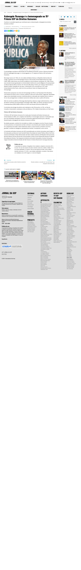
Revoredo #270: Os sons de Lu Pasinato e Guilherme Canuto (70, 29)
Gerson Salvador (44, 231)
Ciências (16, 6)
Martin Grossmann (57, 229)
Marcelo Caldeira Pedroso (46, 255)
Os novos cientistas (71, 231)
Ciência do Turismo (31, 224)
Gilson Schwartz (57, 213)
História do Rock (70, 216)
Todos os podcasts (72, 48)
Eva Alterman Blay (44, 226)
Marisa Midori (56, 228)
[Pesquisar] (75, 22)
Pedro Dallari (56, 238)
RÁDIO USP (70, 193)
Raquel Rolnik (56, 239)
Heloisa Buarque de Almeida (46, 238)
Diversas (68, 211)
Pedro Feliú (43, 265)
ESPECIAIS (44, 196)
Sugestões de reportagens (8, 201)
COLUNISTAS (58, 202)
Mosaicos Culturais (70, 225)
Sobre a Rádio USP (70, 195)
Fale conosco (5, 208)
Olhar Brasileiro (70, 229)
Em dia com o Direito (71, 215)
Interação (68, 217)
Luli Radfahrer (56, 225)
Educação (38, 6)
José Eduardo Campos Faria (46, 248)
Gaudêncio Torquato (44, 230)
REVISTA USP (58, 193)
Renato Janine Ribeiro (58, 241)
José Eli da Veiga (57, 223)
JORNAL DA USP (10, 2)
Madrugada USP (70, 220)
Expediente (4, 239)
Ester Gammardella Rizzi (45, 223)
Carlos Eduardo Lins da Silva (59, 209)
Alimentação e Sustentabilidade (30, 222)
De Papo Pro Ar (70, 209)
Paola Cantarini (43, 263)
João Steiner (56, 219)
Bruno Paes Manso (44, 207)
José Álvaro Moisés (57, 220)
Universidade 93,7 (70, 245)
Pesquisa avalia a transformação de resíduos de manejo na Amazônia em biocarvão (70, 43)
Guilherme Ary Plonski (45, 235)
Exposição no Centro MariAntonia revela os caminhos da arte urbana (70, 128)
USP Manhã (69, 251)
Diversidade (30, 6)
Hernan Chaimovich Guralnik (46, 239)
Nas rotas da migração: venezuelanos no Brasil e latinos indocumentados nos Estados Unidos (70, 64)
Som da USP (69, 243)
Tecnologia (61, 6)
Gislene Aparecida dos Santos (46, 234)
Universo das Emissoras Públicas (71, 247)
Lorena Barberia (44, 251)
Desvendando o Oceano (32, 226)
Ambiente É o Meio (70, 200)
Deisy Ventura (43, 217)
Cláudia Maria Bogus (44, 211)
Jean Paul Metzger (44, 244)
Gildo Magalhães (44, 233)
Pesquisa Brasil (70, 234)
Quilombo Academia (71, 236)
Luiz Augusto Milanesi (45, 253)
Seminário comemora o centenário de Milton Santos (70, 114)
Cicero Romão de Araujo (45, 210)
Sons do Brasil (69, 244)
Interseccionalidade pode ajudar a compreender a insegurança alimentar (70, 81)
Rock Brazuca (69, 240)
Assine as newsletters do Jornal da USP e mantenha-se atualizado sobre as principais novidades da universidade (13, 216)
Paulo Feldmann (44, 264)
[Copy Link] (17, 31)
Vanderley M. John (44, 269)
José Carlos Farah (57, 222)
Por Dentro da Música (71, 235)
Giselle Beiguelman (57, 214)
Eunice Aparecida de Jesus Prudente (46, 225)
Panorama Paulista (31, 229)
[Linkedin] (11, 31)
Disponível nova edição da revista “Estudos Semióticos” (12, 181)
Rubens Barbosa (57, 242)
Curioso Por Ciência (31, 225)
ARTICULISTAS (45, 201)
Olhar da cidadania (70, 230)
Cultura (23, 6)
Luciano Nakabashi (57, 224)
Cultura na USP (70, 205)
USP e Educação (30, 231)
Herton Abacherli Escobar (45, 240)
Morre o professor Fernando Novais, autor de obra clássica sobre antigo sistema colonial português (67, 121)
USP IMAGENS (58, 198)
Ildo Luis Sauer (43, 241)
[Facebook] (5, 31)
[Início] (5, 12)
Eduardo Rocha (56, 210)
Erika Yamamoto (10, 34)
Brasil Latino (69, 204)
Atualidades (8, 6)
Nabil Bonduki (56, 232)
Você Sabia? (69, 255)
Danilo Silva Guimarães (45, 216)
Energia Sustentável (31, 228)
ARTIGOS (43, 193)
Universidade (34, 9)
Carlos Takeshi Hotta (45, 209)
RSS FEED (4, 254)
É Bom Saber (69, 214)
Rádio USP (54, 6)
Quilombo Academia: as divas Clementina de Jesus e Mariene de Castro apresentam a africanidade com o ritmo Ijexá (70, 36)
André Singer (56, 206)
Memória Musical (70, 222)
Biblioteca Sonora (70, 202)
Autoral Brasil (69, 201)
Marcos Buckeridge (44, 256)
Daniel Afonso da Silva (45, 214)
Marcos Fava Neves (44, 258)
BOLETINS (69, 257)
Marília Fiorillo (56, 227)
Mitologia (68, 224)
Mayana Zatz (56, 230)
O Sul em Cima (69, 228)
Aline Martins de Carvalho (45, 206)
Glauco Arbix (56, 215)
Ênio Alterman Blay (44, 221)
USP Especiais (69, 250)
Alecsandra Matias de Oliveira (46, 204)
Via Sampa (69, 253)
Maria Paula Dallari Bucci (45, 260)
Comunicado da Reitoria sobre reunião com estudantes (69, 108)
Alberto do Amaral (57, 204)
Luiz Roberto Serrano (45, 254)
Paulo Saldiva (56, 237)
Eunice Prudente (57, 212)
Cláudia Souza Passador (45, 212)
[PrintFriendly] (18, 31)
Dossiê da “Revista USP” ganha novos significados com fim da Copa (46, 182)
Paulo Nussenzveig (57, 234)
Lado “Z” (68, 219)
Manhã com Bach (70, 221)
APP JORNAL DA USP (7, 252)
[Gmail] (15, 31)
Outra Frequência (70, 233)
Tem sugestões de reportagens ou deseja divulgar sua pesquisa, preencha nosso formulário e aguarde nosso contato (12, 204)
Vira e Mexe (69, 254)
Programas (69, 196)
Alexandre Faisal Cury (58, 205)
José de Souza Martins (45, 246)
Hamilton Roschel (44, 236)
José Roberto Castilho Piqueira (45, 250)
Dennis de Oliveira (44, 219)
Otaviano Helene (44, 261)
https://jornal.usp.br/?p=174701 (28, 26)
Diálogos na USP (70, 210)
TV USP (56, 196)
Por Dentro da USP (31, 230)
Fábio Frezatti (43, 227)
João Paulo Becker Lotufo (59, 218)
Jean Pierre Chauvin (44, 245)
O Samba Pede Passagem (72, 226)
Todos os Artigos (73, 94)
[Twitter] (7, 31)
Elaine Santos (43, 220)
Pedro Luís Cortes (44, 267)
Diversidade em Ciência (71, 212)
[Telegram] (13, 31)
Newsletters (5, 213)
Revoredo (68, 239)
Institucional (46, 6)
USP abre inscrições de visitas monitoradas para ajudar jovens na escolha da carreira (70, 101)
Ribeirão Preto (31, 215)
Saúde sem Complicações (72, 241)
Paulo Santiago (57, 236)
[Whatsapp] (9, 31)
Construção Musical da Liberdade (71, 207)
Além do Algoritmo (70, 199)
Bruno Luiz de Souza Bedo (59, 208)
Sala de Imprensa (15, 26)
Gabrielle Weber (44, 229)
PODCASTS (31, 220)
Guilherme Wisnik (57, 217)
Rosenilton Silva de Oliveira (46, 268)
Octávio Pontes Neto (58, 233)
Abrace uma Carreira (71, 197)
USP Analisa (69, 249)
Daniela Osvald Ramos (45, 215)
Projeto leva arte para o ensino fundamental (29, 182)
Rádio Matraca (69, 238)
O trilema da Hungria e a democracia (70, 53)
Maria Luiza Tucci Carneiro (46, 259)
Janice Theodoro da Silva (45, 243)
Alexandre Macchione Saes (46, 205)
